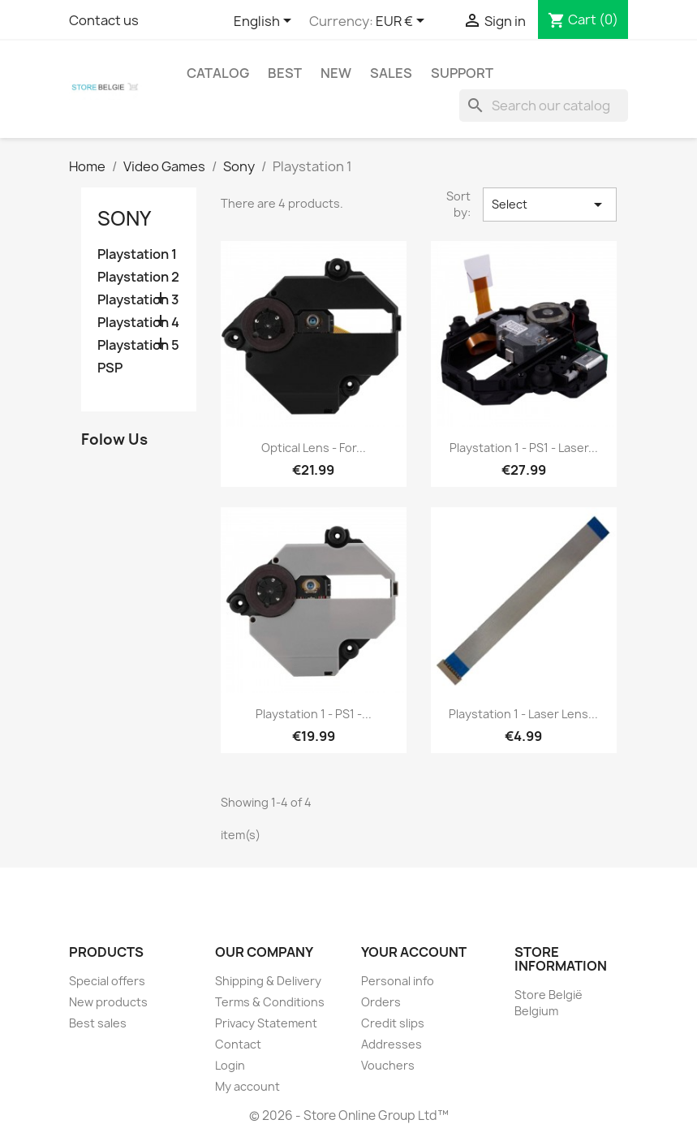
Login (230, 1065)
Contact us (104, 20)
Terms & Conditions (270, 1002)
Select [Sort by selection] (549, 204)
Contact (238, 1044)
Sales (391, 73)
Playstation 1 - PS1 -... (314, 713)
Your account (414, 952)
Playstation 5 (138, 345)
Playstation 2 (138, 277)
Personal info (397, 980)
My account (247, 1086)
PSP (110, 368)
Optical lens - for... (313, 447)
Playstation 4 (138, 322)
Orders (381, 1002)
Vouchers (388, 1065)
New (336, 73)
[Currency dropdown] (403, 22)
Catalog (218, 73)
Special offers (107, 980)
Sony (124, 218)
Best (285, 73)
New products (108, 1002)
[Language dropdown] (265, 22)
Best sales (98, 1023)
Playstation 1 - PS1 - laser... (524, 447)
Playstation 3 (138, 299)
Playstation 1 (137, 254)
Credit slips (392, 1023)
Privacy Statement (266, 1023)
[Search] (543, 105)
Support (462, 73)
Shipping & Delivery (268, 980)
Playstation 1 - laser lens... (523, 713)
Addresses (391, 1044)
